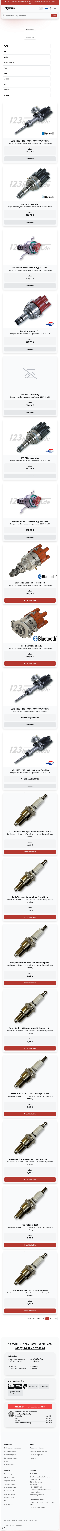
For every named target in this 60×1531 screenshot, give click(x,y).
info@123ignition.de (37, 1495)
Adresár (7, 1470)
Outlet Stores (8, 1465)
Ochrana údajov (17, 1520)
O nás (6, 1461)
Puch (6, 68)
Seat (6, 73)
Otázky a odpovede (37, 1455)
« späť (6, 95)
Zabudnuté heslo (10, 1451)
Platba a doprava (10, 1455)
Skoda (6, 79)
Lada (6, 57)
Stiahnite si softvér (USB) (38, 1451)
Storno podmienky (10, 1458)
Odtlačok (7, 1520)
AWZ (6, 46)
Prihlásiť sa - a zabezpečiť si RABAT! (30, 1406)
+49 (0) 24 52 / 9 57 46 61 (30, 1348)
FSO (5, 51)
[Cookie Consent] (3, 1527)
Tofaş (6, 84)
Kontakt (33, 1458)
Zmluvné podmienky (30, 1520)
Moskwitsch (9, 62)
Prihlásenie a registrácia (12, 1448)
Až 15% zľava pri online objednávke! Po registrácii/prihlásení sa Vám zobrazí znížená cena (30, 2)
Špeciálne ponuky (10, 1474)
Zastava (7, 90)
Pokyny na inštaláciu (37, 1448)
